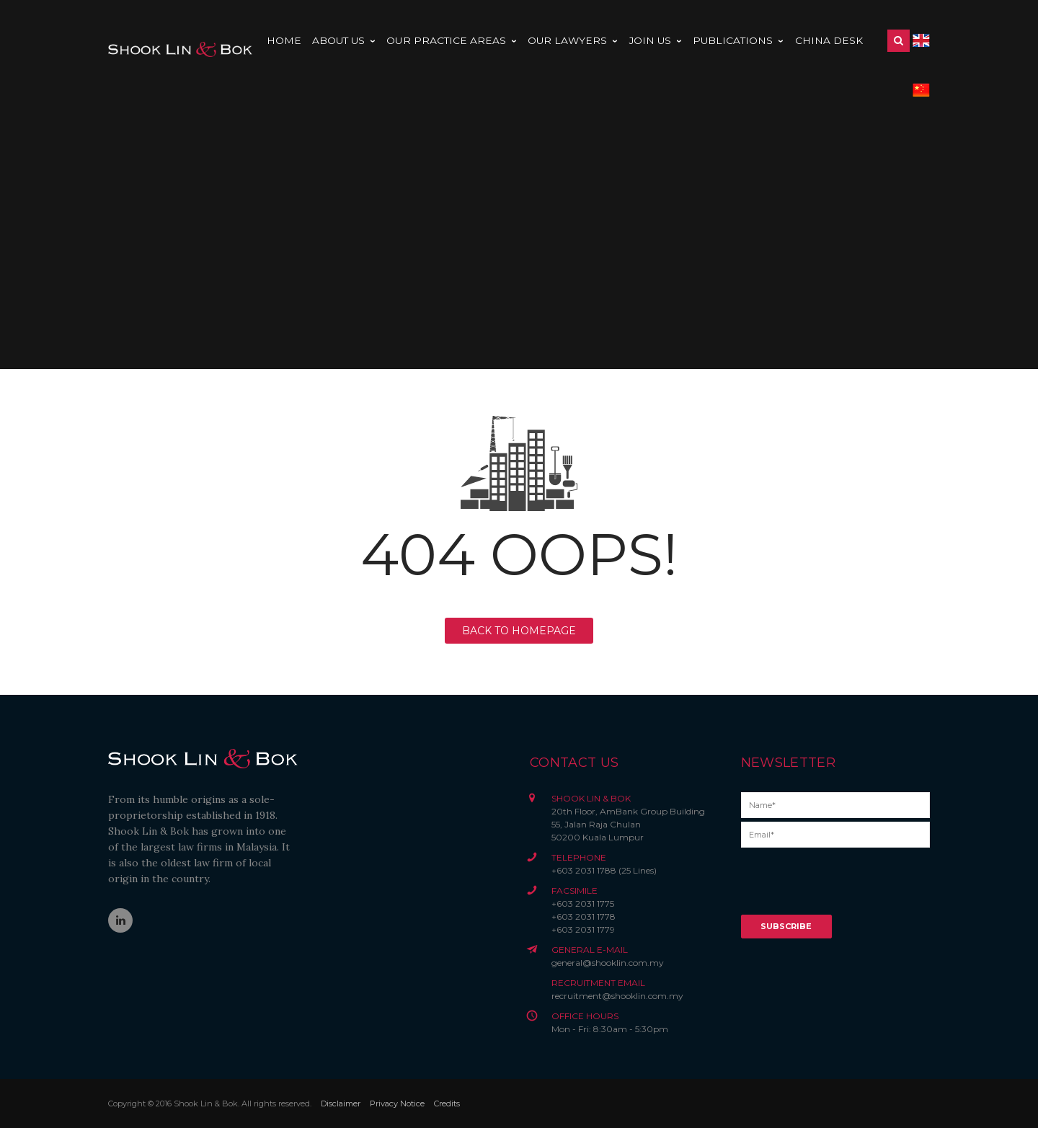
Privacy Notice (397, 1103)
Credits (447, 1103)
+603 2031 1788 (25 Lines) (604, 870)
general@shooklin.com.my (607, 962)
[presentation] (850, 886)
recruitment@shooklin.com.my (617, 995)
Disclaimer (340, 1103)
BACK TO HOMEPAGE (519, 630)
